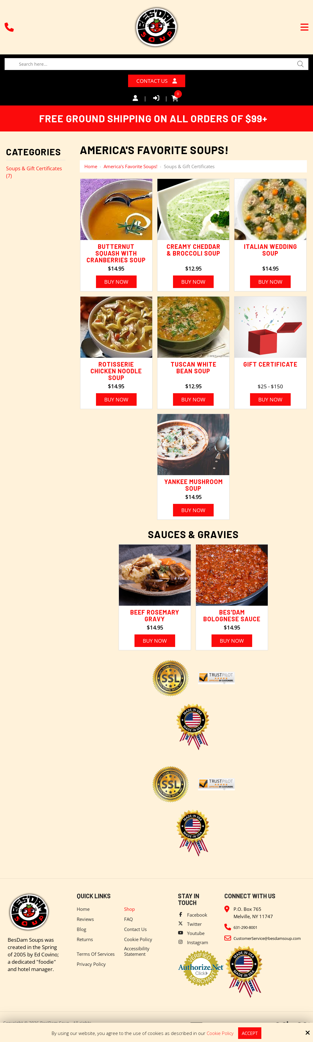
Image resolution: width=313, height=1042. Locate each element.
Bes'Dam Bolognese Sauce (231, 615)
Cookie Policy (220, 1033)
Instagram (197, 942)
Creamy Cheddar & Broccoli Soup (193, 250)
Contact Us (156, 80)
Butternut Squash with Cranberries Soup (116, 253)
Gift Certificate (270, 364)
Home (90, 166)
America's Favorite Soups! (130, 166)
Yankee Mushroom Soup (193, 485)
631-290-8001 (245, 927)
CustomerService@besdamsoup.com (267, 938)
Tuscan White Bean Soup (193, 367)
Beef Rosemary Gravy (154, 615)
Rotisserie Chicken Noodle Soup (116, 371)
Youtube (195, 933)
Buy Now (116, 281)
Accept (250, 1033)
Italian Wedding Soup (270, 250)
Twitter (194, 924)
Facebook (197, 915)
